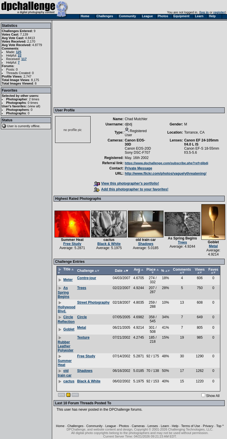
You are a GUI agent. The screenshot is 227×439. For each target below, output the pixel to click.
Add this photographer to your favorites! (131, 189)
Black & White (109, 244)
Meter (68, 280)
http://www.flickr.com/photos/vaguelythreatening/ (165, 174)
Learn (165, 426)
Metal (213, 246)
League (110, 426)
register (219, 12)
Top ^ (220, 426)
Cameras (138, 426)
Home (60, 426)
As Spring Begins (182, 238)
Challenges (75, 426)
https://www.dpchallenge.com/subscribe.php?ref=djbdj (166, 163)
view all (34, 106)
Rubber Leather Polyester (65, 346)
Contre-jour (86, 278)
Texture (83, 337)
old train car (146, 240)
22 (19, 55)
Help (175, 426)
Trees (182, 242)
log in (204, 12)
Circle (82, 317)
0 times (33, 102)
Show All (212, 396)
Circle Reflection (66, 319)
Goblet (213, 242)
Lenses (152, 426)
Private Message (138, 168)
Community (94, 426)
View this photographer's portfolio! (126, 183)
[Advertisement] (139, 63)
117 (24, 59)
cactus (109, 240)
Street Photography (93, 302)
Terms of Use (190, 426)
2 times (34, 99)
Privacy (208, 426)
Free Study (72, 244)
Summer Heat (72, 240)
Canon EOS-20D (138, 148)
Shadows (146, 244)
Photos (124, 426)
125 (18, 52)
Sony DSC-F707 (137, 153)
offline (35, 126)
